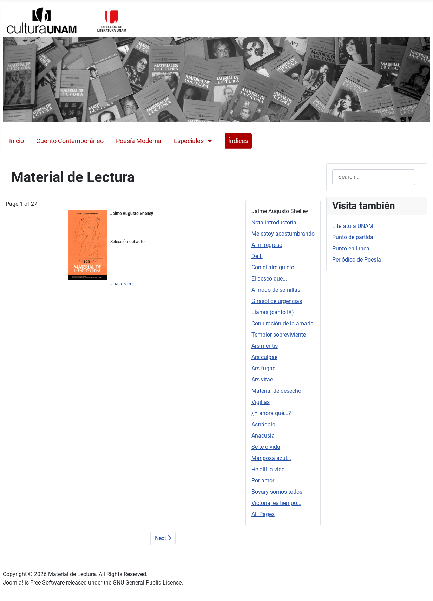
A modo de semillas (275, 289)
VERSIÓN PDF (122, 284)
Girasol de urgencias (276, 301)
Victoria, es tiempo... (276, 503)
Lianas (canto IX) (272, 312)
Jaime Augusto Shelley (279, 211)
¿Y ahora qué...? (271, 413)
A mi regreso (266, 245)
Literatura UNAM (352, 226)
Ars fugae (263, 368)
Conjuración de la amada (282, 323)
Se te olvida (265, 447)
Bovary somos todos (276, 491)
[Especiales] (208, 141)
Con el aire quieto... (274, 267)
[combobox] (373, 177)
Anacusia (263, 435)
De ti (257, 256)
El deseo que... (269, 278)
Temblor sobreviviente (278, 334)
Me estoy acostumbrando (283, 233)
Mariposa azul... (271, 458)
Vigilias (260, 402)
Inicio (16, 140)
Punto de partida (352, 237)
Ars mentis (264, 346)
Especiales (189, 140)
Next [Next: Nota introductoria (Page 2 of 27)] (163, 538)
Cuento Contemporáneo (70, 140)
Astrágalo (263, 424)
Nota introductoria (273, 222)
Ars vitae (262, 379)
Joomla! (13, 582)
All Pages (263, 514)
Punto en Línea (350, 248)
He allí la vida (268, 469)
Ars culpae (264, 357)
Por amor (262, 480)
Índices (238, 140)
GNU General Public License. (148, 582)
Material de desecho (276, 390)
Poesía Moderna (139, 140)
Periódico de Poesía (356, 259)
